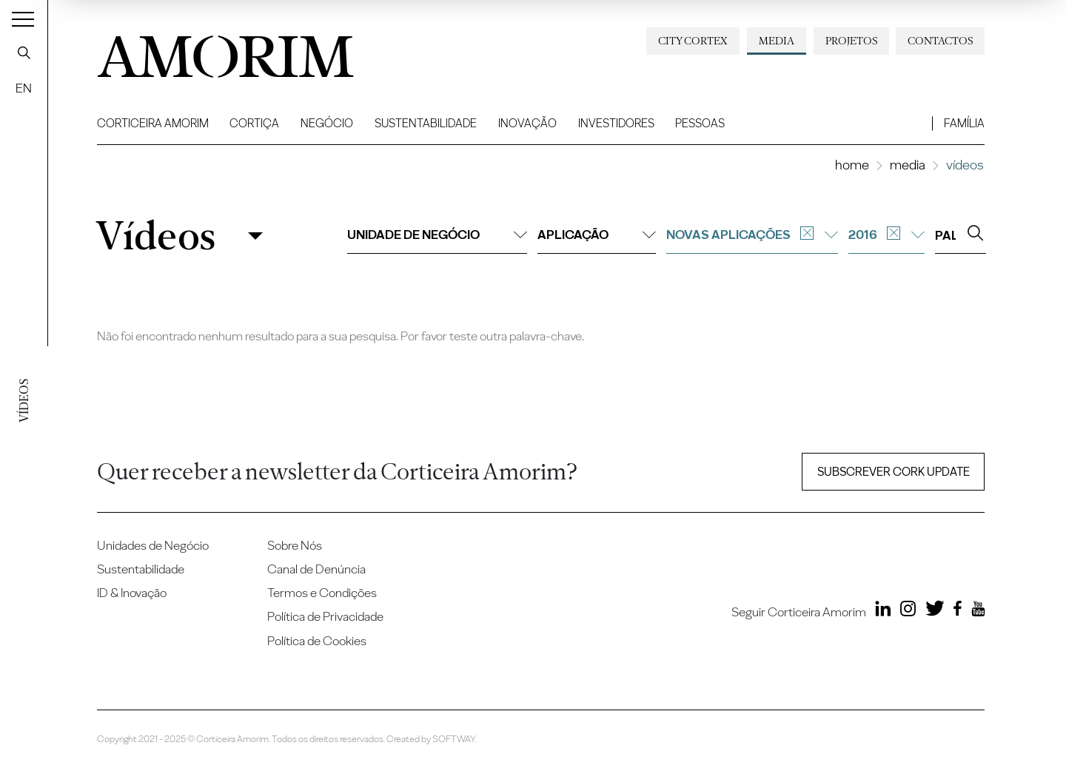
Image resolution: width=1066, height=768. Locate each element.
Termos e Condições (322, 592)
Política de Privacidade (325, 616)
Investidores (616, 123)
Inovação (527, 123)
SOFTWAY (453, 738)
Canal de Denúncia (316, 569)
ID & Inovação (132, 592)
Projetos (851, 40)
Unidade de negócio (437, 234)
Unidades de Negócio (153, 545)
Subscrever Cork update (893, 472)
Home (852, 164)
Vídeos (155, 236)
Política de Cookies (316, 640)
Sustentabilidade (426, 123)
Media (776, 40)
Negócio (327, 123)
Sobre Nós (294, 545)
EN (24, 88)
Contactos (940, 40)
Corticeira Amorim (153, 123)
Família (964, 123)
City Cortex (693, 40)
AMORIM (215, 51)
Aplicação (596, 234)
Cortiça (254, 123)
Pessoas (700, 123)
